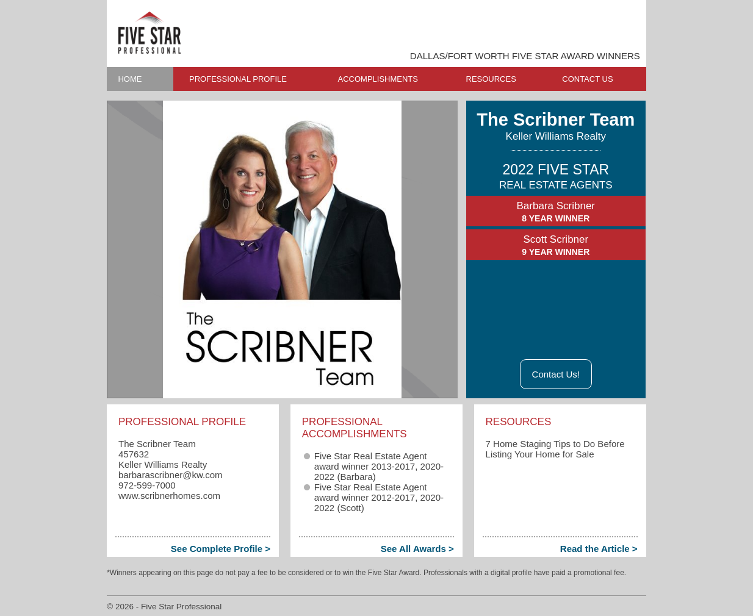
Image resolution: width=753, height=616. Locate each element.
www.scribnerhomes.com (169, 495)
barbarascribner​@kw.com (170, 475)
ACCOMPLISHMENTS (378, 79)
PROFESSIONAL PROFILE (238, 79)
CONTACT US (587, 79)
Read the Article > (599, 548)
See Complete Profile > (220, 548)
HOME (130, 79)
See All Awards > (417, 548)
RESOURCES (491, 79)
